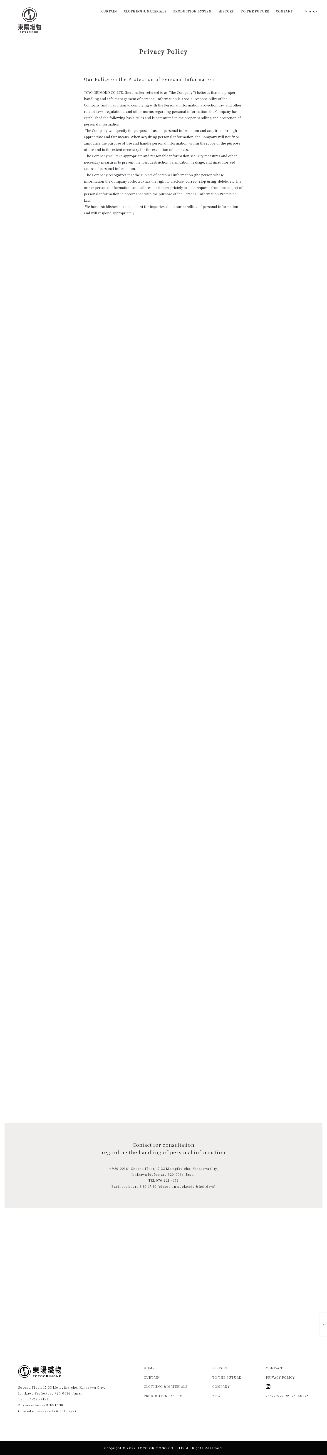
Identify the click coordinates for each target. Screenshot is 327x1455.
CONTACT (274, 1368)
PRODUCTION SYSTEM (163, 1396)
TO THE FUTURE (226, 1377)
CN (300, 1395)
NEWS (217, 1396)
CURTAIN (152, 1377)
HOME (149, 1368)
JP (287, 1395)
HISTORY (220, 1368)
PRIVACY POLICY (280, 1377)
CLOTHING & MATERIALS (165, 1386)
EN (294, 1395)
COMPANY (221, 1386)
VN (307, 1395)
